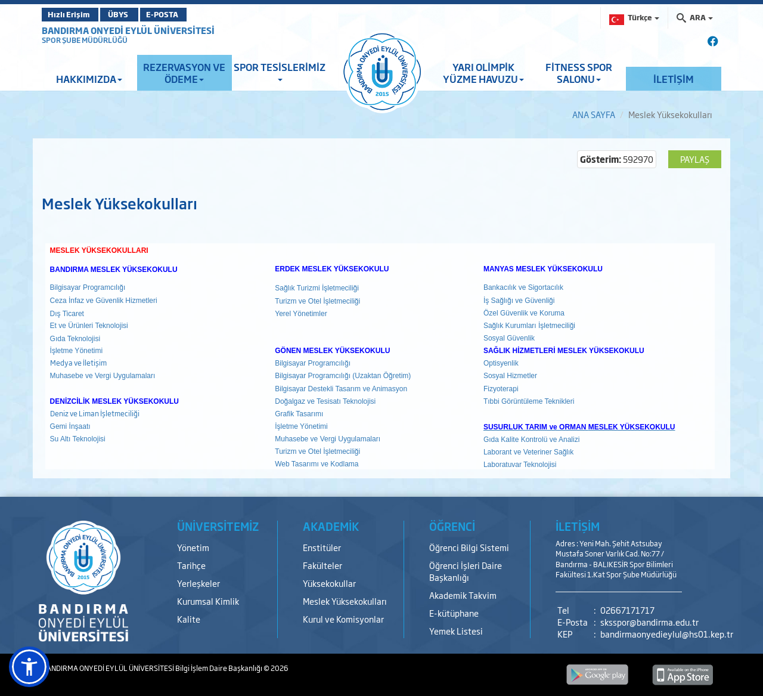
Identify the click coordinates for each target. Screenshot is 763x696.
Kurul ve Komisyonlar (343, 619)
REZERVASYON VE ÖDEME (184, 73)
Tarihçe (191, 565)
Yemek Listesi (456, 630)
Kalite (188, 619)
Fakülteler (322, 565)
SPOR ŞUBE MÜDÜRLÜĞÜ (85, 40)
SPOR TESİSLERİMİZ (279, 71)
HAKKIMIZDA (89, 79)
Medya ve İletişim (78, 362)
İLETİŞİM (673, 79)
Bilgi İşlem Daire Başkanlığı (219, 668)
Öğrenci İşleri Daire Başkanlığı (465, 571)
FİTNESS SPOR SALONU (578, 73)
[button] (29, 666)
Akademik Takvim (463, 595)
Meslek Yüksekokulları (345, 601)
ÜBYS (129, 14)
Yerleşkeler (198, 583)
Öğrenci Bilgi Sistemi (469, 547)
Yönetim (193, 547)
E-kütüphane (454, 613)
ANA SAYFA (593, 114)
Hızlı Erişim (71, 14)
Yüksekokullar (329, 583)
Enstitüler (322, 547)
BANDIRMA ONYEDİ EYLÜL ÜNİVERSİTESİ (128, 30)
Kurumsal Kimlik (208, 601)
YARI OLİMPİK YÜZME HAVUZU (483, 73)
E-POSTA (185, 14)
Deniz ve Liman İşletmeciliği (94, 413)
